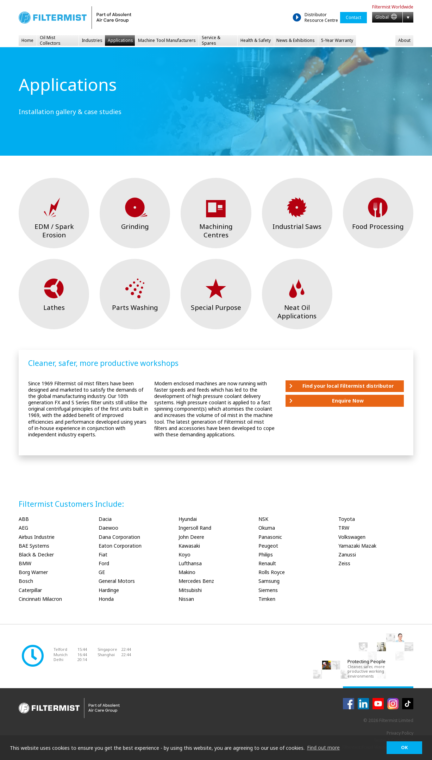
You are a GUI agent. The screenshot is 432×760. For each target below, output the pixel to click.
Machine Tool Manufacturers (167, 40)
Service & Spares (211, 40)
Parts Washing (135, 307)
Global (386, 17)
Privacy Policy (400, 733)
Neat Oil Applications (297, 311)
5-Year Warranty (337, 40)
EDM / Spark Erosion (54, 230)
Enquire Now (348, 400)
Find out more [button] (323, 747)
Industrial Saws (297, 226)
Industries (92, 40)
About (404, 40)
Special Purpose (216, 307)
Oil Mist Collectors (50, 40)
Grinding (135, 226)
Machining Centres (216, 230)
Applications (120, 40)
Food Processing (378, 226)
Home (27, 40)
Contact (353, 17)
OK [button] (404, 747)
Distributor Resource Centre (321, 17)
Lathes (54, 307)
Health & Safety (255, 40)
